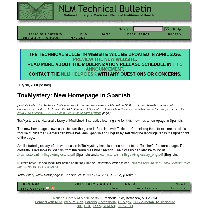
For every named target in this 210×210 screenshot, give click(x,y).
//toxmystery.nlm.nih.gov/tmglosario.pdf (46, 155)
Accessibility (107, 202)
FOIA (97, 206)
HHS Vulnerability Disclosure (154, 202)
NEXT (181, 183)
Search (125, 29)
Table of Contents (45, 34)
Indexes (174, 34)
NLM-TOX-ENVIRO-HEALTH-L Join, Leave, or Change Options (59, 113)
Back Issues (138, 34)
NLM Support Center (118, 206)
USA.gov (124, 202)
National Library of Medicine (86, 15)
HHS (87, 206)
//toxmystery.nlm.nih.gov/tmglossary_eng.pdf (130, 155)
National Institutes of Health (132, 15)
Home (106, 34)
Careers (91, 202)
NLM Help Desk (79, 74)
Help (177, 29)
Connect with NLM (48, 202)
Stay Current (38, 188)
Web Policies (73, 202)
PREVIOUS (30, 183)
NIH (80, 206)
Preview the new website (104, 59)
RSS (84, 34)
